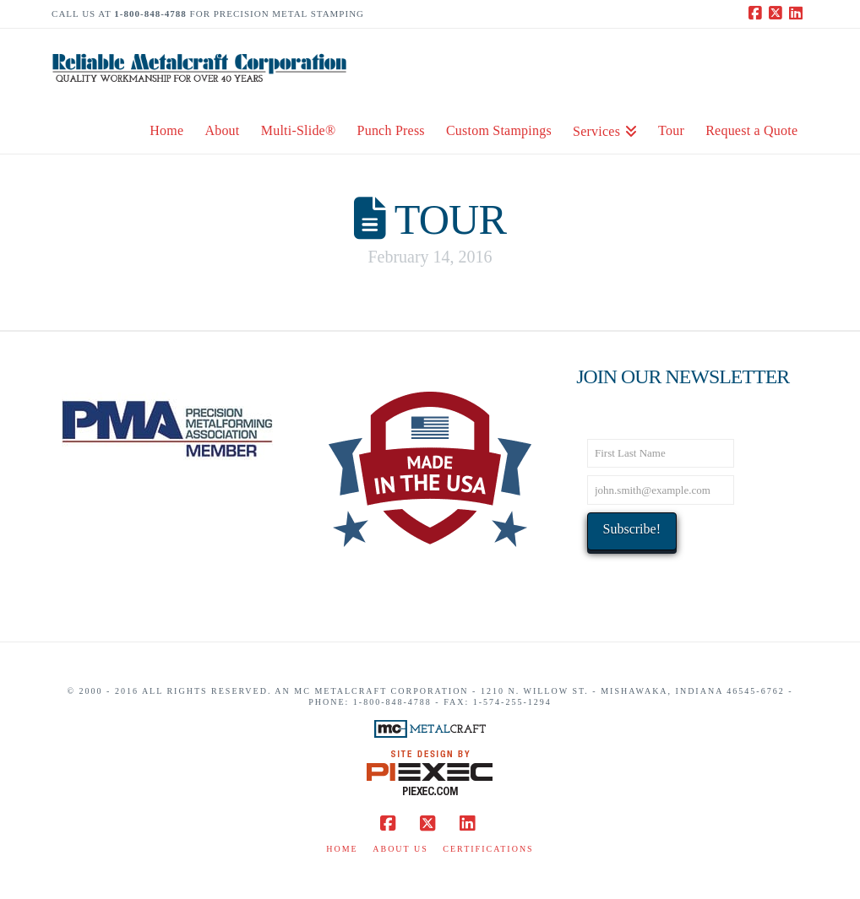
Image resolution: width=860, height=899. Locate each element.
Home (341, 848)
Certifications (488, 848)
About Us (400, 848)
